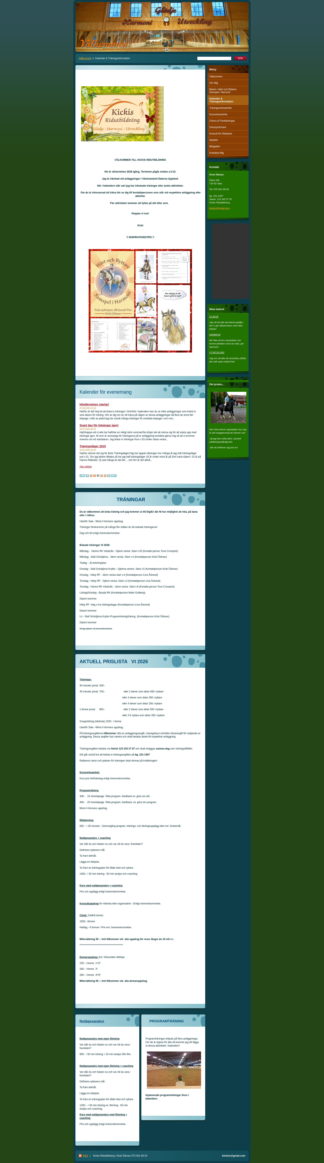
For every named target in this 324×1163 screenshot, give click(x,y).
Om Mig (213, 83)
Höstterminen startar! (94, 404)
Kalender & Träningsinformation (221, 100)
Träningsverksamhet (220, 108)
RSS (85, 1155)
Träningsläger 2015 (93, 446)
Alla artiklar (86, 466)
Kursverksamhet (218, 114)
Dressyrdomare (217, 127)
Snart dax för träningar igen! (99, 425)
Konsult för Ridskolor (220, 133)
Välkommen (85, 58)
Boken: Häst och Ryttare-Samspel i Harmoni (223, 91)
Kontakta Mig (216, 152)
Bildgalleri (214, 146)
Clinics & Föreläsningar (222, 120)
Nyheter (213, 140)
